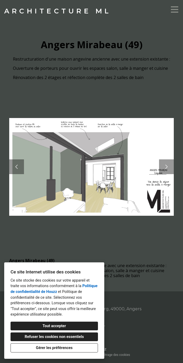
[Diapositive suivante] (166, 166)
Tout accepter (54, 326)
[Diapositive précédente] (16, 166)
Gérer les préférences (54, 348)
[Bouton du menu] (174, 9)
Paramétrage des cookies (112, 355)
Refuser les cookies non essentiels (54, 337)
